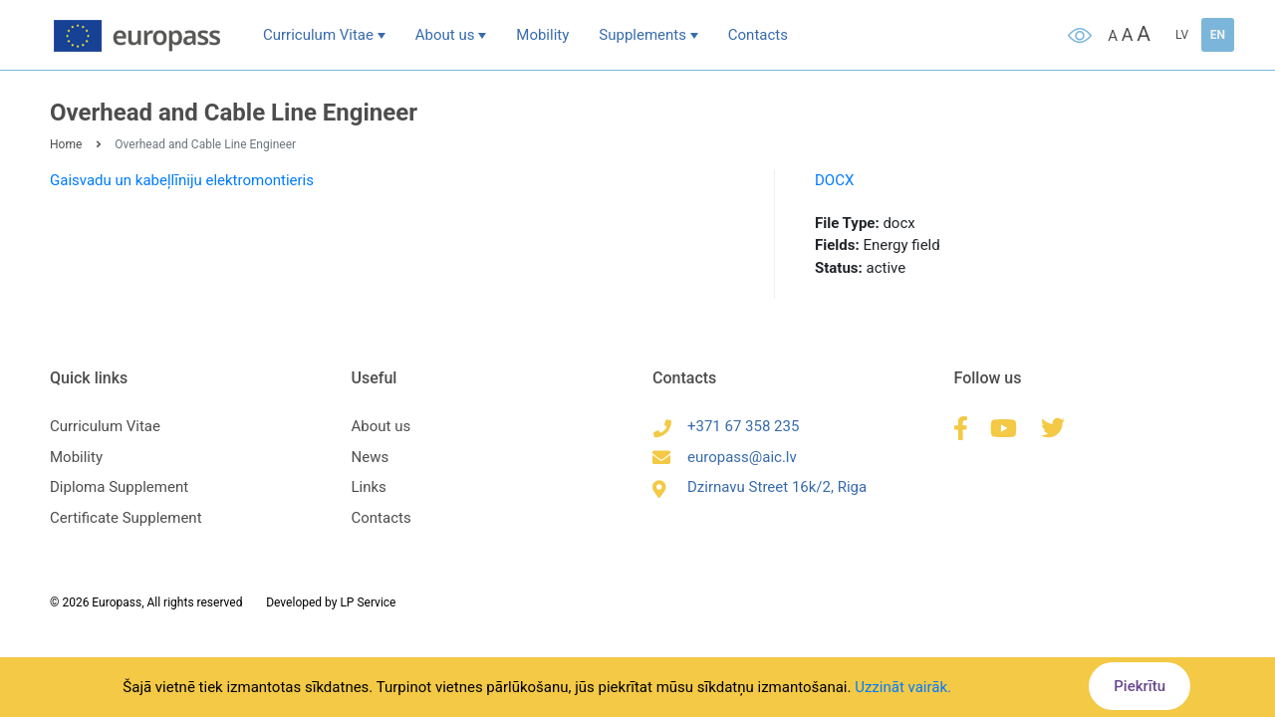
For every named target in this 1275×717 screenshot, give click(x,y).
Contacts (758, 35)
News (370, 457)
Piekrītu (1139, 686)
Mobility (542, 35)
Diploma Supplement (119, 487)
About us (445, 35)
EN (1217, 35)
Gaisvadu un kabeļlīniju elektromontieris (182, 180)
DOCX (834, 180)
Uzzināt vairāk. (903, 687)
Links (369, 487)
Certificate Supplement (126, 518)
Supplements (642, 35)
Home (66, 144)
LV (1181, 35)
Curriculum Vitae (318, 35)
